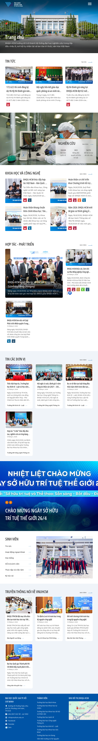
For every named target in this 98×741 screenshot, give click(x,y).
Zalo (9, 727)
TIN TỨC (86, 62)
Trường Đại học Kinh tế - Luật (47, 726)
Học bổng (18, 558)
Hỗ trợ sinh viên (18, 564)
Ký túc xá (18, 576)
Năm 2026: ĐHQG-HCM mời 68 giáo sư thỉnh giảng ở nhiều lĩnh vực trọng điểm (80, 211)
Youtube (11, 724)
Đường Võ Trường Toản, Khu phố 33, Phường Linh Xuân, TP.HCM (16, 708)
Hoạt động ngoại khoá (18, 552)
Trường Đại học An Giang (46, 735)
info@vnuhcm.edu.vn (16, 717)
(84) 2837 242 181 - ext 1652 (18, 714)
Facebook (11, 721)
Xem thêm (87, 144)
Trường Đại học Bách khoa (46, 702)
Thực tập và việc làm (18, 570)
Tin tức (18, 546)
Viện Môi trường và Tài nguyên (48, 739)
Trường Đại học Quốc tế (45, 717)
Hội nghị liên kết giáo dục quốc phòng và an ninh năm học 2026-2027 (48, 90)
